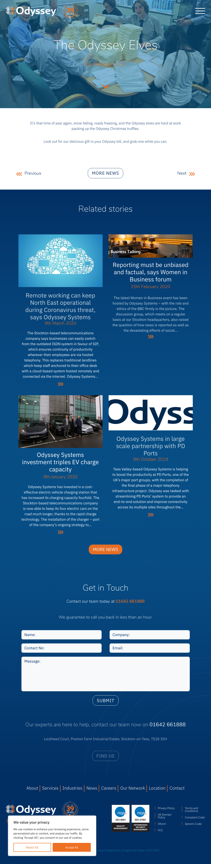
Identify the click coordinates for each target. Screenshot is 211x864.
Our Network (132, 788)
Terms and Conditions (191, 809)
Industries (72, 788)
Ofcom (162, 823)
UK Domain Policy (165, 816)
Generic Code (193, 823)
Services (50, 788)
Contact (177, 788)
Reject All (32, 847)
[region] (52, 836)
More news (105, 177)
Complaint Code (195, 817)
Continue (106, 86)
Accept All (71, 847)
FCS (160, 830)
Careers (108, 788)
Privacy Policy (166, 808)
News (91, 788)
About (32, 788)
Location (157, 788)
